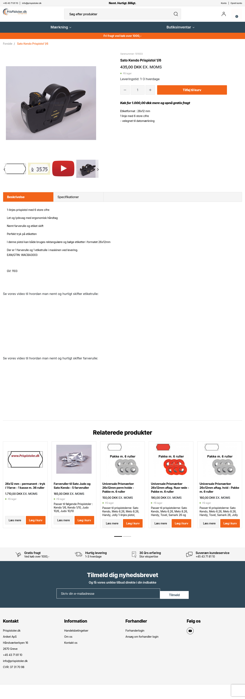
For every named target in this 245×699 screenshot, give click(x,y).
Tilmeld (174, 600)
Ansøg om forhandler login (142, 643)
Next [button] (98, 173)
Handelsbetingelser (76, 637)
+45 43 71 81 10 (205, 564)
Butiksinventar (180, 30)
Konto (224, 3)
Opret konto (236, 3)
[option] (15, 172)
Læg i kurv (35, 529)
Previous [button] (4, 173)
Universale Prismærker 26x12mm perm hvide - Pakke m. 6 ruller (120, 493)
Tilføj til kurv (192, 93)
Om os (68, 643)
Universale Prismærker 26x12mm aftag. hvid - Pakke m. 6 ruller (217, 493)
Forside (7, 46)
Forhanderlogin (135, 637)
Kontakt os (70, 649)
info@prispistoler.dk (15, 667)
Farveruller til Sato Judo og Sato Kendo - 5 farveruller (72, 493)
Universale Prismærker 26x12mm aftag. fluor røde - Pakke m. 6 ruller (169, 493)
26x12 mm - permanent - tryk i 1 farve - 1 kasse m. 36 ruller (24, 493)
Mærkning (61, 30)
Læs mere (15, 529)
